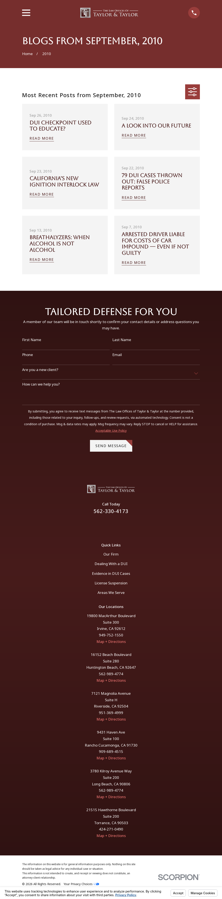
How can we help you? (41, 384)
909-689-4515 (111, 751)
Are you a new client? (40, 370)
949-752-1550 (111, 635)
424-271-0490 (111, 829)
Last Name (121, 340)
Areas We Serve (111, 592)
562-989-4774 (111, 673)
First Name (31, 340)
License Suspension (111, 582)
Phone (27, 355)
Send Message (113, 444)
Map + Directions (111, 641)
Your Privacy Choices (81, 884)
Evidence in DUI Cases (111, 573)
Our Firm (111, 554)
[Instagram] (116, 525)
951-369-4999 (111, 712)
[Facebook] (105, 525)
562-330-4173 (111, 511)
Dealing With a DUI (111, 563)
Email (117, 355)
